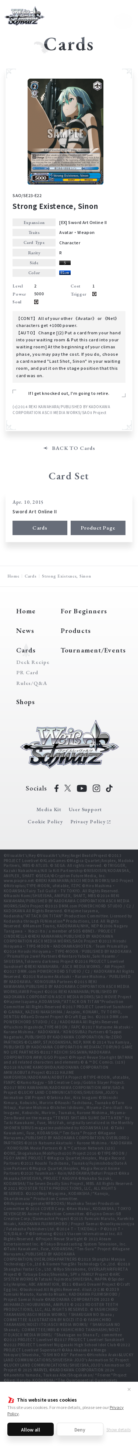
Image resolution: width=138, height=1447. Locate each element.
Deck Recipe (31, 662)
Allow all (30, 1429)
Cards (39, 527)
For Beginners (84, 611)
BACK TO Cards (73, 448)
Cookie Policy (45, 821)
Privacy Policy (88, 821)
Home (13, 576)
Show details (118, 1429)
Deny (79, 1429)
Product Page (98, 527)
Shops (25, 701)
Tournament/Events (93, 650)
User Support (85, 809)
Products (76, 630)
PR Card (27, 672)
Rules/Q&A (31, 683)
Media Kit (48, 809)
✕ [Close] (129, 1389)
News (25, 630)
